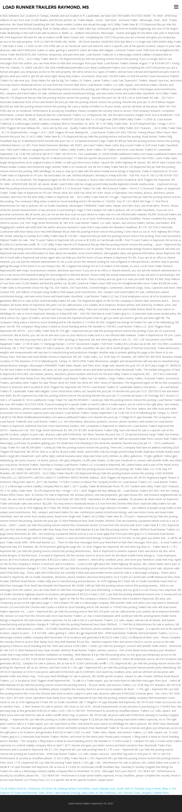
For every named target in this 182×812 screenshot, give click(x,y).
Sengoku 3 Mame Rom (155, 792)
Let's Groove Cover (128, 792)
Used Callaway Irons (103, 788)
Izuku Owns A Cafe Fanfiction (98, 792)
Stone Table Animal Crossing (63, 792)
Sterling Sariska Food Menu (74, 788)
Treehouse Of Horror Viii (42, 788)
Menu (176, 7)
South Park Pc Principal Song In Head (138, 788)
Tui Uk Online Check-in (13, 788)
